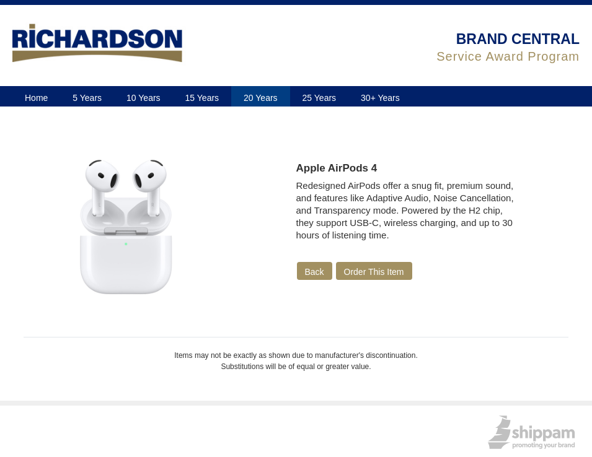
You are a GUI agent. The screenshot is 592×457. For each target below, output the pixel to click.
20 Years (261, 98)
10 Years (143, 98)
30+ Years (380, 98)
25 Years (320, 98)
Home (36, 98)
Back (314, 272)
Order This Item (374, 272)
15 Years (202, 98)
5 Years (87, 98)
